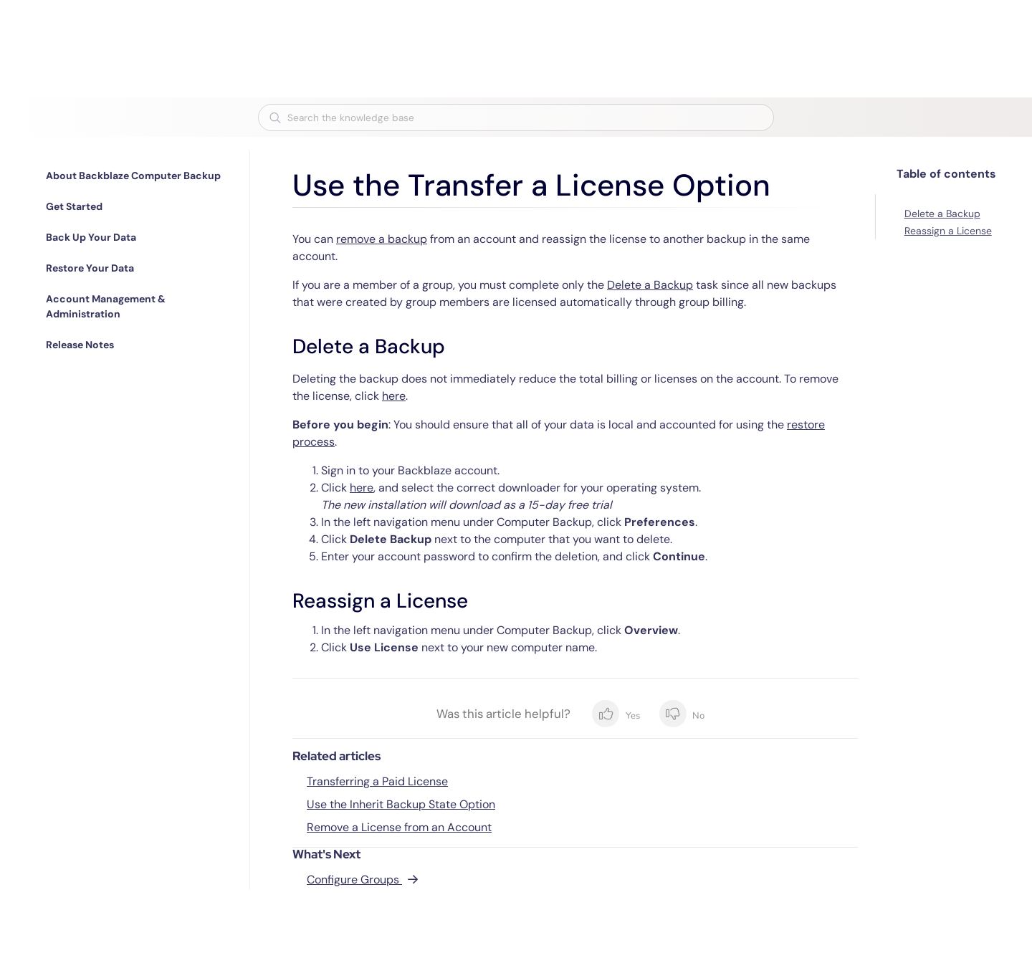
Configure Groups (354, 879)
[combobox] (516, 117)
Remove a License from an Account (399, 827)
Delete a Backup (650, 284)
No (681, 713)
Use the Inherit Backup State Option (401, 804)
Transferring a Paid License (377, 781)
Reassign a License (948, 230)
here (394, 395)
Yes (616, 713)
